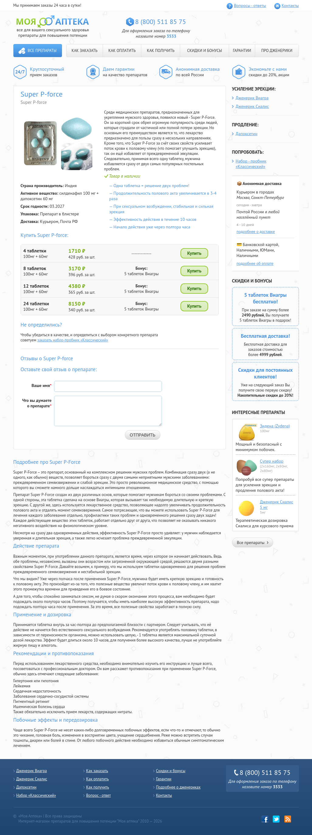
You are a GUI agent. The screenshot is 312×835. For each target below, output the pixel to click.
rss (287, 819)
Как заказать (97, 770)
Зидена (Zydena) (275, 426)
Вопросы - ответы (250, 5)
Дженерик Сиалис (252, 106)
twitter (276, 819)
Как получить (97, 787)
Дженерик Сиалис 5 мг (276, 504)
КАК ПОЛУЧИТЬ (160, 50)
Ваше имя (42, 385)
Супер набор (271, 461)
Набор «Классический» (36, 795)
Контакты (290, 5)
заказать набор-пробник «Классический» (72, 340)
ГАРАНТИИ (242, 50)
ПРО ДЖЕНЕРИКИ (276, 50)
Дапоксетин (247, 133)
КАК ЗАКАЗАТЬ (85, 50)
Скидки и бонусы (171, 770)
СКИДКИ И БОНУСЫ (204, 50)
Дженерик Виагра (252, 98)
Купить (194, 253)
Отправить (142, 435)
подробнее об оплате (255, 263)
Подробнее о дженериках (178, 787)
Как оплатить (97, 779)
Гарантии (164, 779)
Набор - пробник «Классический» (251, 163)
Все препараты (42, 50)
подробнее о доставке (256, 231)
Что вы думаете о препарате (37, 403)
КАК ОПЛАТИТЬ (122, 50)
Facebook (265, 819)
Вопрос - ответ (98, 795)
